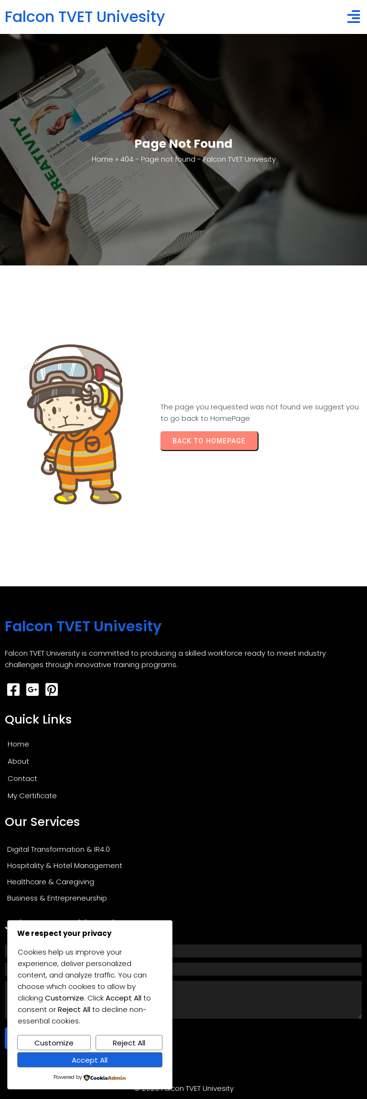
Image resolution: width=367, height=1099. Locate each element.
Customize (54, 1043)
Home (102, 159)
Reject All (129, 1043)
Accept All (90, 1060)
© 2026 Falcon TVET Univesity (184, 1088)
